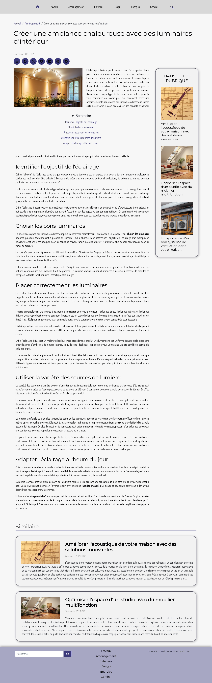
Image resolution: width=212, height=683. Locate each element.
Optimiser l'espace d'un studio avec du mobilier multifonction (176, 188)
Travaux (54, 6)
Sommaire (83, 115)
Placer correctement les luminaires (81, 132)
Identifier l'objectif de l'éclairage (81, 122)
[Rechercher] (39, 654)
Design (117, 6)
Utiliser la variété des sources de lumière (81, 137)
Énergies (135, 6)
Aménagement (76, 6)
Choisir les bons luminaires (81, 127)
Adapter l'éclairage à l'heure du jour (81, 143)
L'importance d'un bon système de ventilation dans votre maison (175, 244)
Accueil (17, 23)
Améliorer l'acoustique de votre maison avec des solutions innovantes (175, 131)
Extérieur (98, 6)
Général (154, 6)
